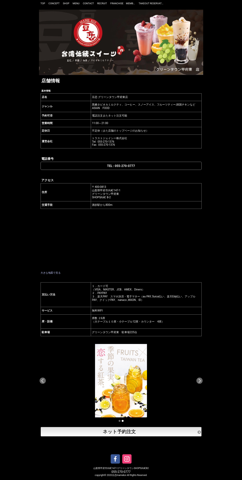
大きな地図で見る (51, 272)
